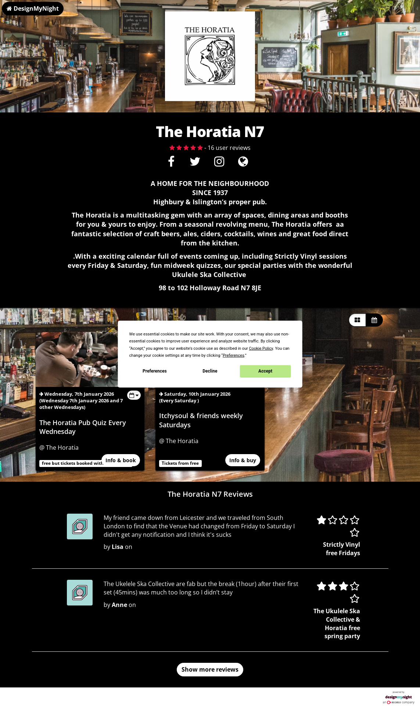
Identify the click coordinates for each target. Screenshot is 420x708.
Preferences (155, 371)
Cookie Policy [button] (261, 348)
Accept (265, 371)
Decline (209, 371)
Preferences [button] (233, 355)
